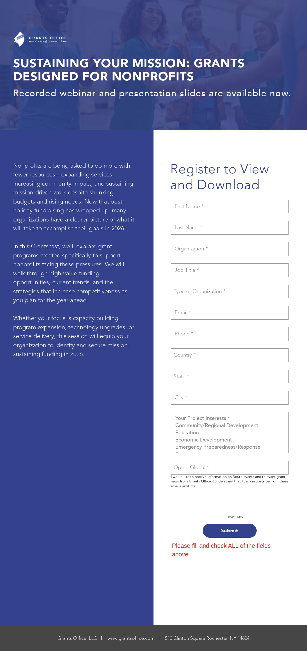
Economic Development (230, 439)
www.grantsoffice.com (130, 638)
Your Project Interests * (230, 418)
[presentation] (206, 505)
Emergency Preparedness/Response (230, 447)
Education (230, 432)
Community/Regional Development (230, 425)
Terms (240, 516)
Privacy (231, 516)
